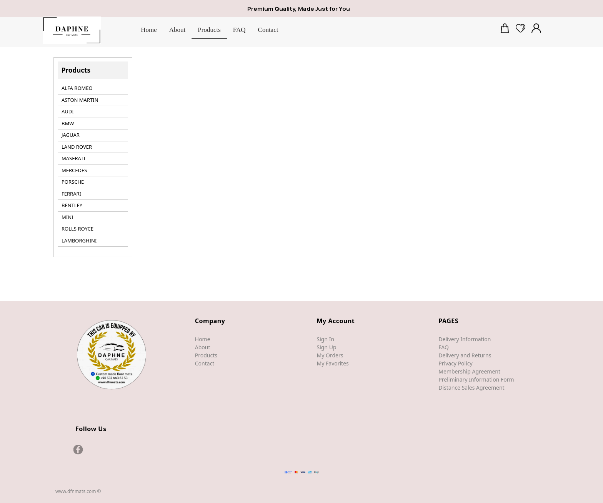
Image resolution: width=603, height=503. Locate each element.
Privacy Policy (455, 363)
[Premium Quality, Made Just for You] (308, 9)
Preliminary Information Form (476, 379)
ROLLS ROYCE (77, 228)
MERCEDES (74, 170)
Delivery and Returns (464, 355)
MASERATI (73, 158)
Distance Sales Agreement (471, 387)
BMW (68, 123)
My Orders (330, 355)
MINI (67, 217)
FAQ (443, 347)
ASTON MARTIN (80, 99)
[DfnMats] (72, 30)
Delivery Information (464, 339)
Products (206, 355)
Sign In (326, 339)
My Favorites (333, 363)
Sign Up (326, 347)
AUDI (68, 111)
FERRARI (71, 193)
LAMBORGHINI (79, 240)
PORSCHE (73, 181)
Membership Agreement (469, 371)
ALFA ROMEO (77, 88)
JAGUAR (71, 134)
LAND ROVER (77, 146)
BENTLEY (72, 205)
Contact (205, 363)
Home (202, 339)
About (202, 347)
